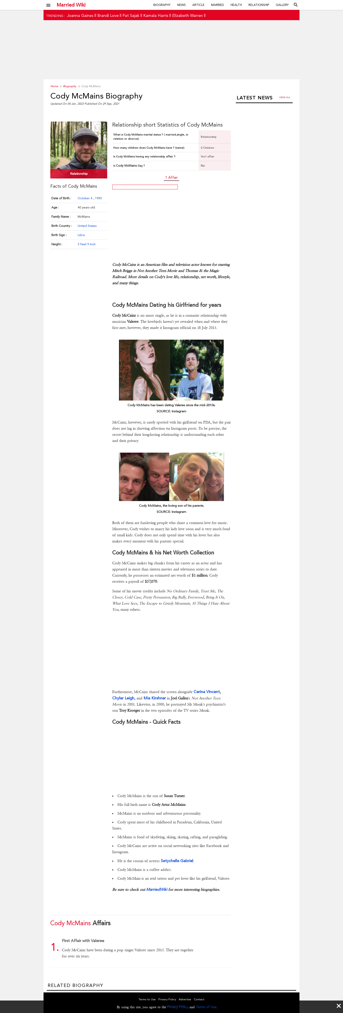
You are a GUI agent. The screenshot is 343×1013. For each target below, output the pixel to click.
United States (87, 226)
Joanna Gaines (80, 15)
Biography (162, 5)
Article (198, 5)
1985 (98, 198)
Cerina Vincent (207, 691)
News (181, 5)
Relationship (258, 5)
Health (236, 5)
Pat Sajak (130, 15)
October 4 (85, 198)
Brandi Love (108, 15)
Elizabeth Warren (187, 15)
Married (217, 5)
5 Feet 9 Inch (87, 244)
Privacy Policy (177, 1007)
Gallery (282, 5)
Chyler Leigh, (123, 698)
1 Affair (171, 177)
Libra (81, 235)
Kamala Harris (155, 15)
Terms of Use (206, 1007)
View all (284, 97)
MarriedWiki (156, 889)
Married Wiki (71, 5)
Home (54, 86)
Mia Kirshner (155, 698)
